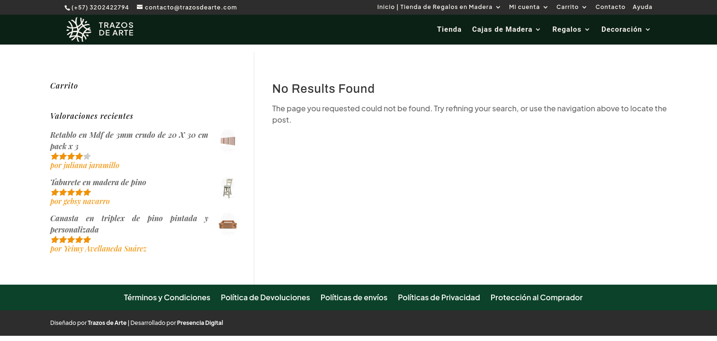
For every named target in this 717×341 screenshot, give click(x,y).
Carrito (567, 7)
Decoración (621, 30)
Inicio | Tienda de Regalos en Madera (435, 7)
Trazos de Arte (107, 322)
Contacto (610, 7)
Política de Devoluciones (265, 297)
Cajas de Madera (502, 30)
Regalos (566, 30)
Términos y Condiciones (167, 297)
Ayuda (643, 7)
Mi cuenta (524, 7)
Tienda (449, 30)
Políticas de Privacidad (439, 297)
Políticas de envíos (354, 297)
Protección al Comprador (537, 297)
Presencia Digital (200, 322)
